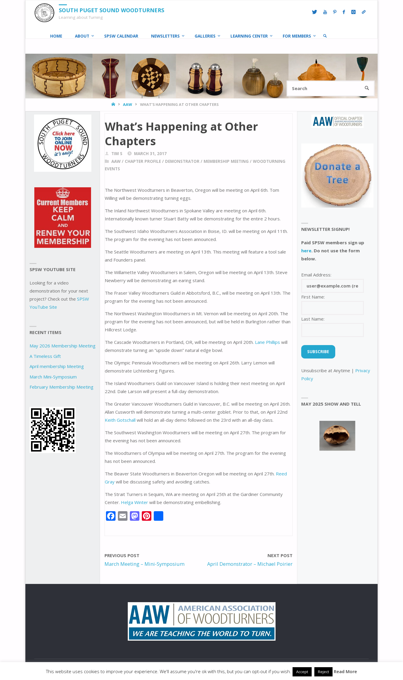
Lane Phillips (267, 342)
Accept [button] (302, 671)
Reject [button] (323, 671)
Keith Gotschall (120, 420)
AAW (127, 104)
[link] (325, 36)
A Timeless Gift (45, 356)
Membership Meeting (226, 161)
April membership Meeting (57, 366)
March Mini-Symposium (53, 377)
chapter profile (143, 161)
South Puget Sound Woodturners (111, 10)
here (306, 251)
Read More (345, 671)
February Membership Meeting (61, 387)
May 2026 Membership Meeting (63, 346)
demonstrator (182, 161)
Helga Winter (134, 502)
